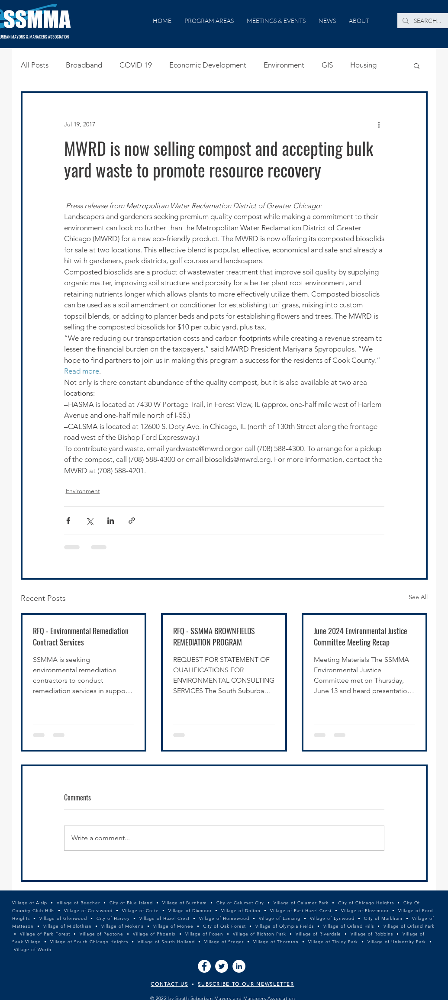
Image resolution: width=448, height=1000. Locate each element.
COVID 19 (135, 65)
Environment (284, 65)
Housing (363, 65)
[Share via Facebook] (68, 520)
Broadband (84, 65)
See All (418, 597)
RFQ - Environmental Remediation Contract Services (81, 636)
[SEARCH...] (428, 21)
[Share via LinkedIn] (110, 520)
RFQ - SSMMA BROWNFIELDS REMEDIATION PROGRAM (214, 636)
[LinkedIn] (238, 966)
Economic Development (207, 65)
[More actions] (379, 124)
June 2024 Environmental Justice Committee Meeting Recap (360, 636)
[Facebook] (204, 966)
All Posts (34, 65)
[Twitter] (221, 966)
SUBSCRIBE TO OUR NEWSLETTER (246, 984)
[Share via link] (132, 520)
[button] (417, 65)
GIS (327, 65)
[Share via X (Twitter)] (89, 520)
